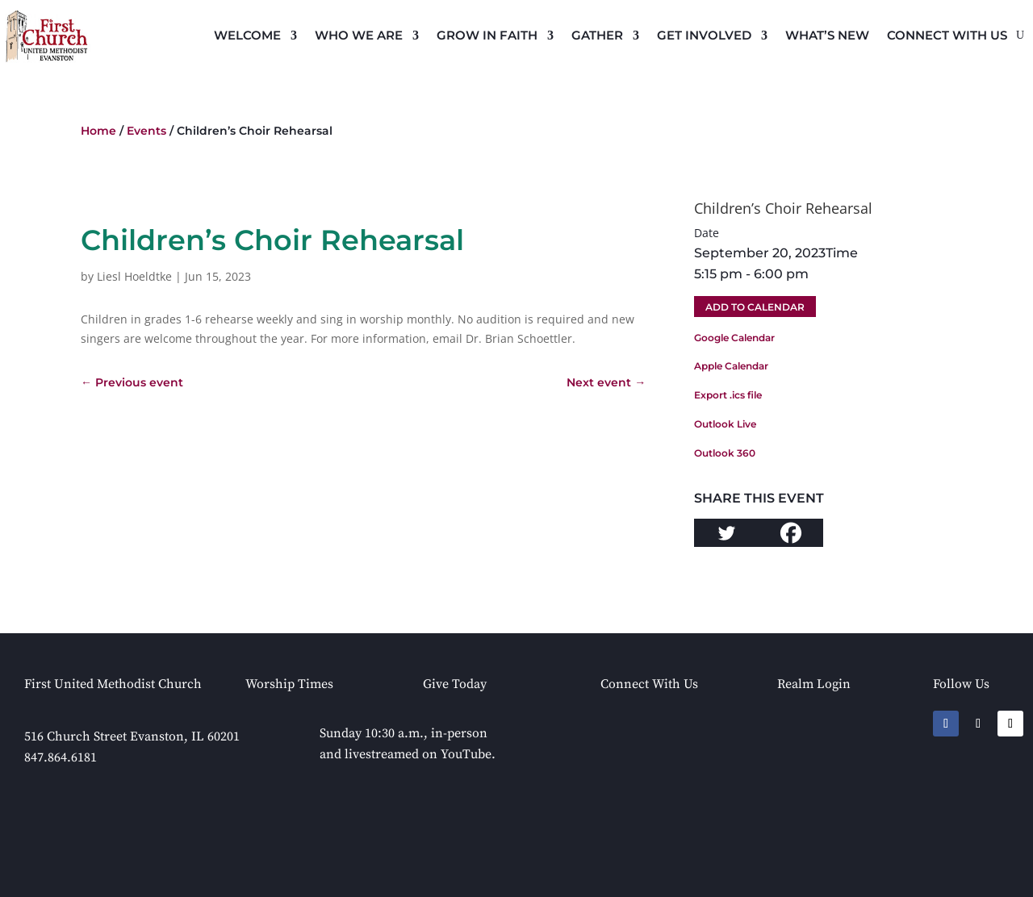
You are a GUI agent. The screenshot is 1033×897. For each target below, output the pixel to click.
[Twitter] (726, 533)
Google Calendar (734, 338)
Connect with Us (947, 35)
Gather (597, 35)
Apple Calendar (731, 366)
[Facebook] (791, 533)
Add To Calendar (755, 307)
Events (146, 130)
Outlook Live (725, 424)
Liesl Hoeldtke (134, 276)
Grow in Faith (487, 35)
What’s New (827, 35)
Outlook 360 (724, 453)
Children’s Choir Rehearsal (783, 208)
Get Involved (704, 35)
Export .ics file (728, 395)
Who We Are (359, 35)
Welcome (247, 35)
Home (98, 130)
